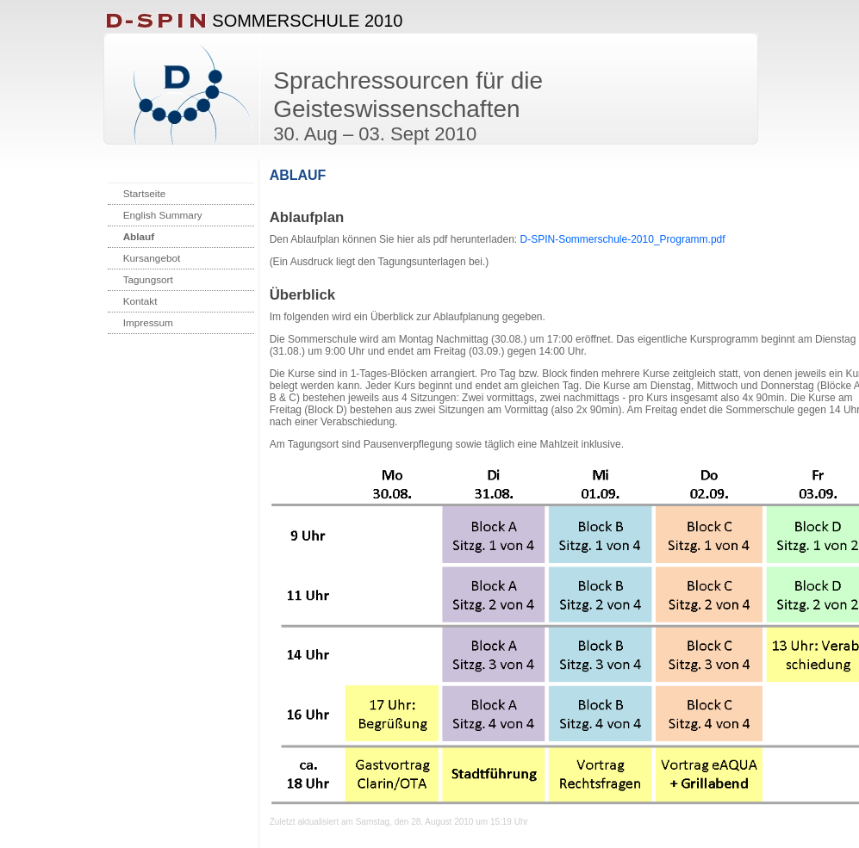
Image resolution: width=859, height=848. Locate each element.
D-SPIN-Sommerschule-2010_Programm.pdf (622, 239)
